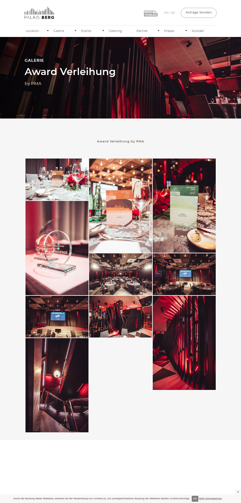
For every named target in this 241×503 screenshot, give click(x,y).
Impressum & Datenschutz (189, 485)
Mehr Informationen (210, 499)
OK (195, 499)
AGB (213, 485)
